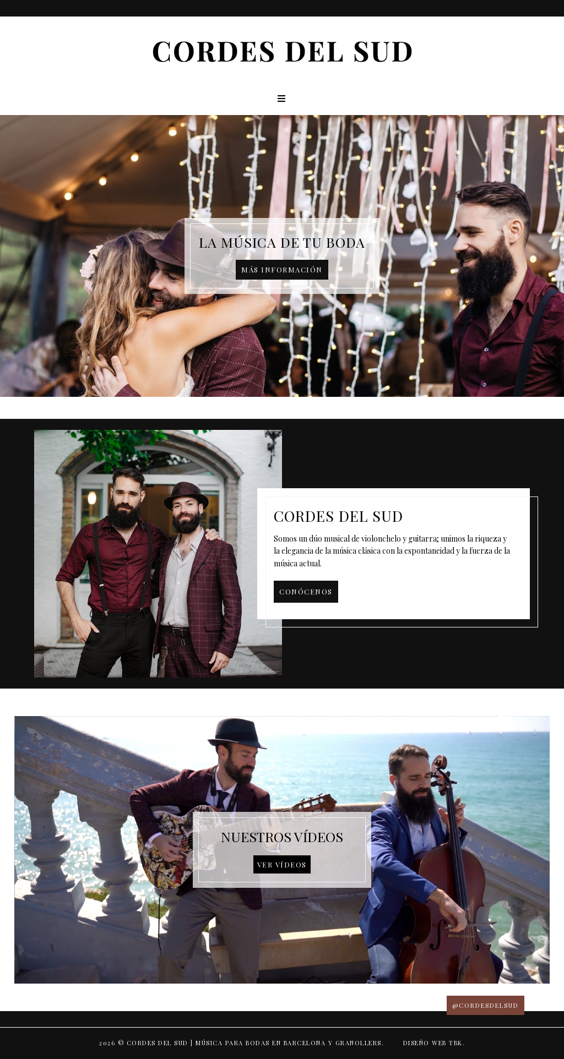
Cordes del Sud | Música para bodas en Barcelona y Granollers (254, 1043)
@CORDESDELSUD (485, 1005)
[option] (282, 256)
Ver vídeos (282, 864)
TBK (456, 1043)
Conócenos (306, 591)
